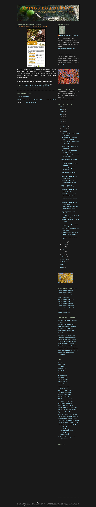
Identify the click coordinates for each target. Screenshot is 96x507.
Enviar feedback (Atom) (30, 102)
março (64, 256)
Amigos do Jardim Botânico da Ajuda (68, 422)
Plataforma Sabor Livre (64, 397)
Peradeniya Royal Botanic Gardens (68, 348)
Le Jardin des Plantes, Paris (66, 328)
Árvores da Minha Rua (64, 392)
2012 (61, 119)
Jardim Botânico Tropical (65, 292)
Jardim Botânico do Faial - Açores (67, 308)
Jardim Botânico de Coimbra (66, 299)
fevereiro (64, 259)
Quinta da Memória (40, 87)
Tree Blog (61, 366)
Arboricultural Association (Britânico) (68, 418)
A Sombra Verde (62, 375)
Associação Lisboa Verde (65, 403)
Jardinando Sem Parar (64, 390)
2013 (61, 116)
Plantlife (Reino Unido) (64, 394)
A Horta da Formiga (63, 383)
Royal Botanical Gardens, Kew (66, 335)
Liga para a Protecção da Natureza (68, 412)
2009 (61, 264)
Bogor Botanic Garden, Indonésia (67, 346)
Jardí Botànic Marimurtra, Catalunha (68, 350)
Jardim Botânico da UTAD (65, 303)
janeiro (64, 261)
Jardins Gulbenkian (63, 297)
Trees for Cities (62, 373)
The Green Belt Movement (65, 401)
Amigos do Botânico (48, 8)
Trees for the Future (63, 388)
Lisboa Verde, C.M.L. (64, 312)
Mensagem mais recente (23, 99)
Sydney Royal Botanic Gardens (67, 339)
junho (63, 249)
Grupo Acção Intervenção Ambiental (68, 416)
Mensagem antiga (51, 99)
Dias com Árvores (63, 381)
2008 (61, 267)
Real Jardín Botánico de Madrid (67, 326)
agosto (64, 244)
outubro (64, 131)
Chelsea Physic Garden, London (67, 337)
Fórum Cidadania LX (64, 386)
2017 (61, 106)
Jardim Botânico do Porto (65, 301)
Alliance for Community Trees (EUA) (68, 414)
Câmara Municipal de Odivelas (33, 85)
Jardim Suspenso (63, 379)
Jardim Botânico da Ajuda (65, 295)
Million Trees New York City (65, 405)
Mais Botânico (62, 371)
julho (63, 247)
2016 (61, 109)
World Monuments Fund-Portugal (67, 407)
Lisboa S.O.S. (62, 368)
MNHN (25, 87)
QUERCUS (61, 364)
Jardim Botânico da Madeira (66, 305)
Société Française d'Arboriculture (67, 409)
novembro (65, 128)
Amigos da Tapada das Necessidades (68, 420)
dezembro (65, 126)
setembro (64, 242)
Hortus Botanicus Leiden (65, 333)
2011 (61, 121)
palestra (31, 87)
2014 (61, 114)
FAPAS (60, 362)
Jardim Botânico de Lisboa (65, 290)
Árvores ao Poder (63, 377)
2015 (61, 111)
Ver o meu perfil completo (67, 48)
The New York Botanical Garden (67, 341)
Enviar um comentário (23, 96)
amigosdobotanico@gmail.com (69, 64)
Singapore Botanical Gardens (66, 343)
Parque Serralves (63, 310)
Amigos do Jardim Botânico (69, 35)
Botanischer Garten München (66, 324)
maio (63, 252)
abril (63, 254)
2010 (61, 124)
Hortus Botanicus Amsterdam (66, 330)
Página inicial (38, 99)
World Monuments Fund (65, 399)
